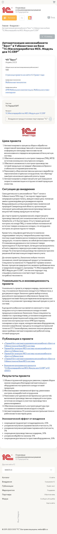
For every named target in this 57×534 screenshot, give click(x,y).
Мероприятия (8, 490)
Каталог (5, 478)
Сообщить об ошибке (47, 499)
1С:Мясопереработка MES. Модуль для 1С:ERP (25, 113)
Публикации (7, 486)
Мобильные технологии (16, 82)
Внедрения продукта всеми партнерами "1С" (29, 119)
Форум (5, 499)
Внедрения (14, 26)
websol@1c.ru (43, 529)
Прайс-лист (51, 486)
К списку (48, 37)
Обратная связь (49, 495)
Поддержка (51, 490)
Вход (53, 17)
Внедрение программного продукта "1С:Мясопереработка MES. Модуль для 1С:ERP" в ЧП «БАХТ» (27, 368)
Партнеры (6, 495)
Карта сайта (50, 503)
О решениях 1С (50, 482)
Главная (5, 26)
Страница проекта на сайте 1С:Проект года (25, 75)
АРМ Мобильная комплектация (19, 90)
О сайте (52, 477)
